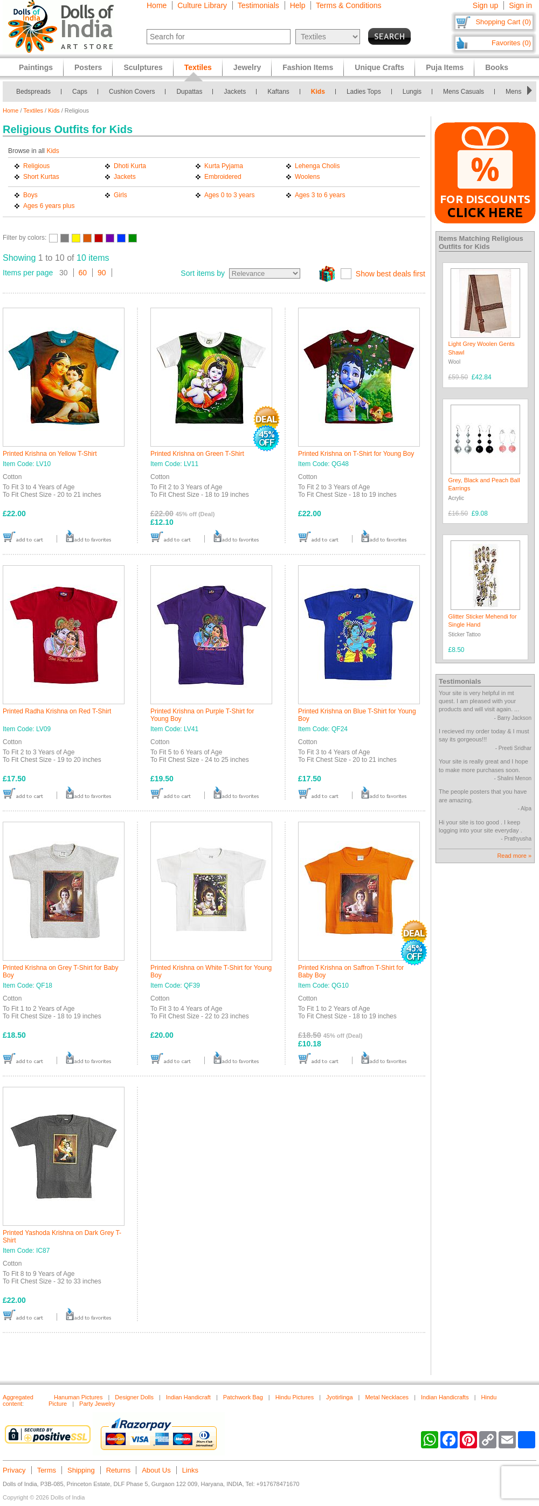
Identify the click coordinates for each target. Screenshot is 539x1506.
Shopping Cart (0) (503, 22)
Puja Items (445, 67)
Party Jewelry (97, 1403)
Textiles (33, 110)
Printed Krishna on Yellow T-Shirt (50, 453)
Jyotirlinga (339, 1397)
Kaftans (278, 91)
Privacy (14, 1470)
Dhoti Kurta (130, 166)
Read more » (514, 855)
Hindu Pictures (294, 1397)
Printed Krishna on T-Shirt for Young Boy (356, 453)
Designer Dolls (134, 1397)
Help (298, 5)
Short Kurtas (41, 177)
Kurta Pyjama (223, 166)
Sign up (485, 5)
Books (496, 67)
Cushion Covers (132, 91)
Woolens (307, 177)
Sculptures (142, 67)
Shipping (81, 1470)
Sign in (520, 5)
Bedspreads (33, 91)
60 (83, 272)
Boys (30, 195)
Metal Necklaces (387, 1397)
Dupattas (189, 91)
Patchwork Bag (243, 1397)
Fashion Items (307, 67)
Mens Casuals (463, 91)
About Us (156, 1470)
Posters (88, 67)
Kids (318, 91)
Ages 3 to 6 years (320, 195)
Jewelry (247, 67)
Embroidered (222, 177)
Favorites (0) (511, 43)
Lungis (412, 91)
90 (102, 272)
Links (190, 1470)
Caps (79, 91)
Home (157, 5)
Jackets (235, 91)
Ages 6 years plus (48, 206)
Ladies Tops (364, 91)
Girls (120, 195)
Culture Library (202, 5)
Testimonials (258, 5)
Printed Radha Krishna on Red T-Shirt (57, 711)
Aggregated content (18, 1400)
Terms (46, 1470)
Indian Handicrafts (445, 1397)
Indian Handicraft (188, 1397)
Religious (36, 166)
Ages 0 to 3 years (229, 195)
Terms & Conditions (348, 5)
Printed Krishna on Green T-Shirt (197, 453)
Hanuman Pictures (78, 1397)
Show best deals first (390, 273)
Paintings (36, 67)
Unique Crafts (379, 67)
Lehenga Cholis (317, 166)
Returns (118, 1470)
